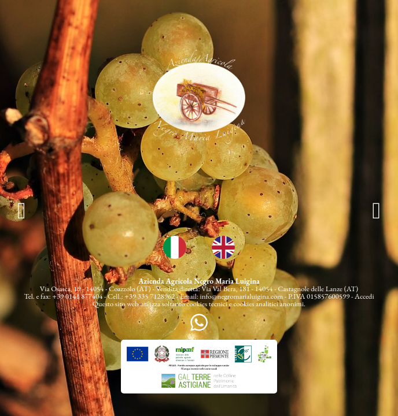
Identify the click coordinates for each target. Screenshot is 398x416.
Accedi (364, 296)
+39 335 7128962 (149, 296)
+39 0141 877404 (77, 296)
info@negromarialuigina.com (241, 296)
